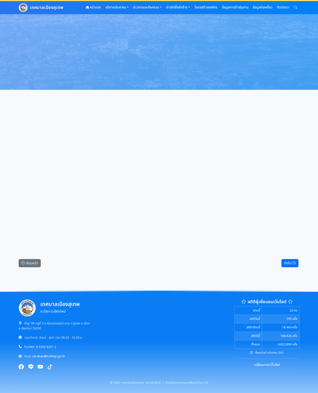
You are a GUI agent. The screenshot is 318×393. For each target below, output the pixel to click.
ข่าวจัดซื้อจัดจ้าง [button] (176, 7)
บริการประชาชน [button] (115, 7)
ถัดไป (290, 263)
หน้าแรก (93, 7)
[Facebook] (21, 367)
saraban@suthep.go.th (48, 356)
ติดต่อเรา (283, 7)
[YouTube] (40, 367)
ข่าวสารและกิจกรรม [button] (146, 7)
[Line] (30, 367)
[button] (295, 7)
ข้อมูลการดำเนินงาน (235, 7)
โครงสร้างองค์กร (206, 7)
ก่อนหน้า (29, 263)
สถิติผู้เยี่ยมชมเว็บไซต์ (267, 301)
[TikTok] (49, 367)
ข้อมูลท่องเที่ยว (262, 7)
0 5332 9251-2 (46, 347)
